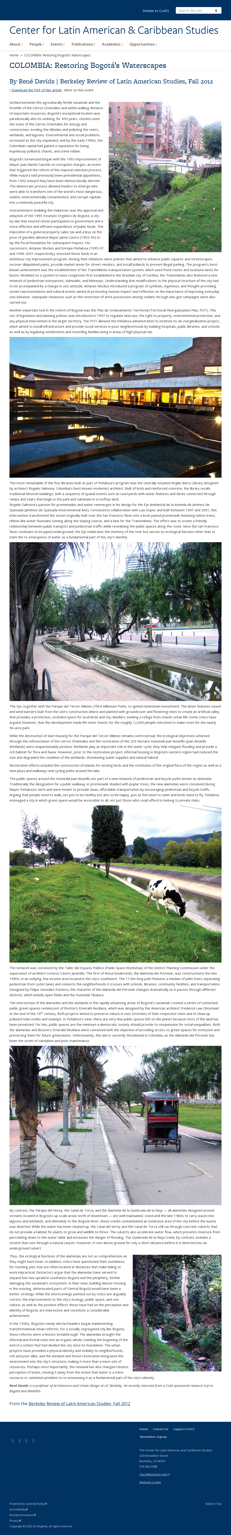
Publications (83, 44)
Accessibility (18, 1509)
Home (13, 55)
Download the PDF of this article (37, 90)
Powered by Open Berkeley (28, 1504)
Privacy (15, 1521)
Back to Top (214, 1504)
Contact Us (160, 1429)
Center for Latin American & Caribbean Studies (113, 30)
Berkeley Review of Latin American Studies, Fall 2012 (136, 81)
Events (58, 44)
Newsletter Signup (153, 1437)
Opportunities (143, 44)
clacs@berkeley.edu (154, 1474)
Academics (112, 44)
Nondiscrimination (22, 1515)
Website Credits (150, 1482)
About (16, 44)
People (37, 44)
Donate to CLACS (156, 10)
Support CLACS (183, 1429)
